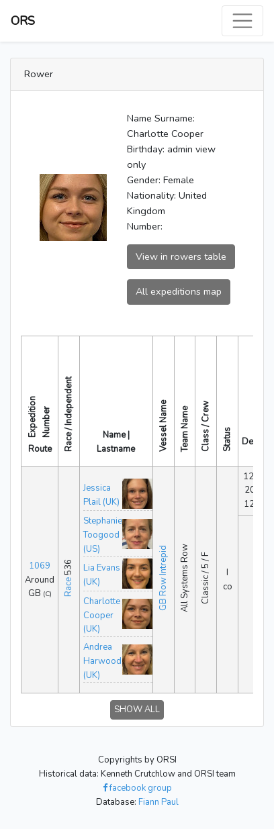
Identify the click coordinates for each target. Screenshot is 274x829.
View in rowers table (181, 256)
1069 (39, 566)
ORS (23, 21)
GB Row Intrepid (163, 578)
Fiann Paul (158, 802)
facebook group (137, 788)
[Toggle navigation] (242, 20)
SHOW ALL (137, 709)
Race (68, 587)
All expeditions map (179, 291)
